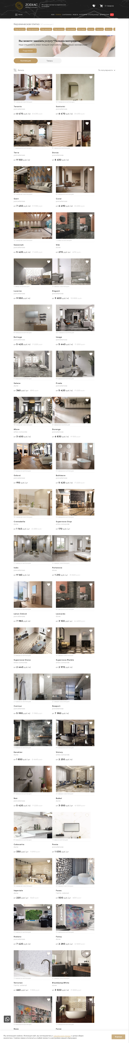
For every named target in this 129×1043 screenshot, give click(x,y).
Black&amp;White (24, 706)
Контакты (99, 978)
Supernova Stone (23, 475)
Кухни (39, 1008)
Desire (86, 752)
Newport (19, 522)
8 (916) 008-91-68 (103, 995)
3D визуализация (72, 993)
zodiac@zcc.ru (103, 1009)
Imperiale (53, 614)
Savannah (20, 199)
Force (86, 706)
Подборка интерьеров (74, 1015)
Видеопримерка (72, 1004)
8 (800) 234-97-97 (103, 989)
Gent (51, 153)
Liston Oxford (55, 429)
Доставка (69, 985)
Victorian (87, 660)
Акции (39, 993)
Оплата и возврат (72, 1000)
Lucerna (87, 199)
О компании (20, 985)
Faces (86, 614)
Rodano (19, 660)
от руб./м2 (23, 113)
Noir (17, 568)
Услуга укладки (71, 996)
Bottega (53, 245)
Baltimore (88, 337)
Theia (18, 752)
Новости (19, 989)
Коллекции (27, 60)
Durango (19, 337)
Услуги (68, 978)
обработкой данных (62, 1036)
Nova (51, 706)
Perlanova (20, 429)
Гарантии (41, 985)
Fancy (52, 660)
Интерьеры (42, 1004)
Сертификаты (43, 989)
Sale (39, 996)
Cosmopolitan (22, 798)
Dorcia (18, 153)
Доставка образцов (73, 989)
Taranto (19, 106)
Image (86, 245)
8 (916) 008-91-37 (103, 1004)
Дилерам (19, 996)
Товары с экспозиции (46, 1000)
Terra (86, 106)
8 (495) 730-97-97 (103, 985)
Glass (52, 798)
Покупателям (44, 978)
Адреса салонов (105, 1012)
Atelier (86, 798)
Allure (86, 291)
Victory (86, 522)
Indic (85, 383)
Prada (52, 291)
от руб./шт (56, 206)
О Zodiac (20, 978)
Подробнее (29, 51)
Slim (51, 199)
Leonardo (88, 429)
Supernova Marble (58, 475)
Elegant (19, 245)
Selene (18, 291)
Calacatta (88, 568)
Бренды (18, 993)
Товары (51, 61)
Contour (87, 475)
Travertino (54, 752)
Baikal (52, 568)
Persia (18, 614)
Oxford (52, 337)
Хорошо (118, 1037)
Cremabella (21, 383)
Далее (30, 817)
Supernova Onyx (57, 383)
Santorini (53, 106)
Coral (86, 153)
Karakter (53, 522)
